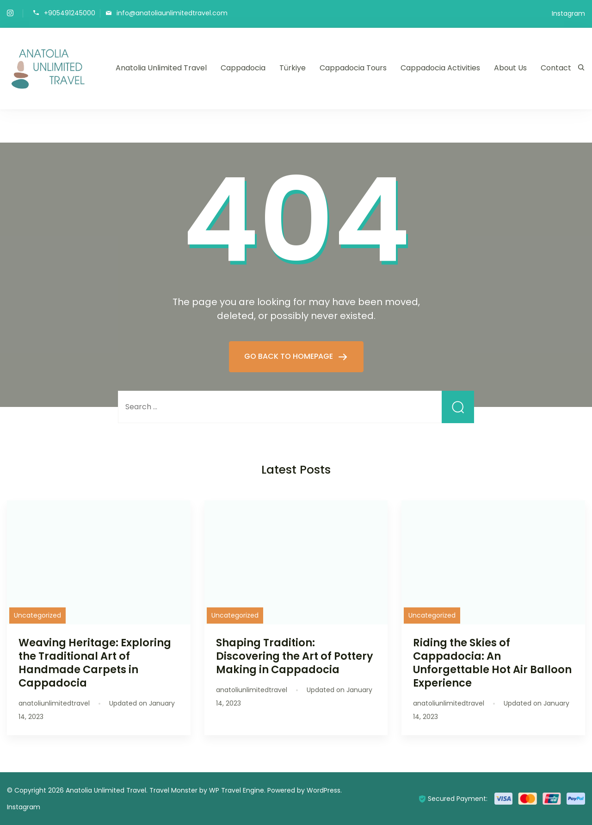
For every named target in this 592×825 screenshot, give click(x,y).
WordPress (323, 790)
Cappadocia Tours (353, 67)
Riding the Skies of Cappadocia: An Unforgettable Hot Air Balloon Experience (492, 662)
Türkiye (292, 67)
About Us (510, 67)
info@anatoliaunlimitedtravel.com (172, 12)
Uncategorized (37, 615)
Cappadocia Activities (440, 67)
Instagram (568, 13)
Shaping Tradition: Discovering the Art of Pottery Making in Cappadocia (294, 656)
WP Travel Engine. (237, 790)
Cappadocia (243, 67)
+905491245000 (69, 12)
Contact (556, 67)
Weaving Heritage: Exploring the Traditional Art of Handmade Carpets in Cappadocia (94, 662)
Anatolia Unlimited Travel (161, 67)
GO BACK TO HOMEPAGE (289, 356)
